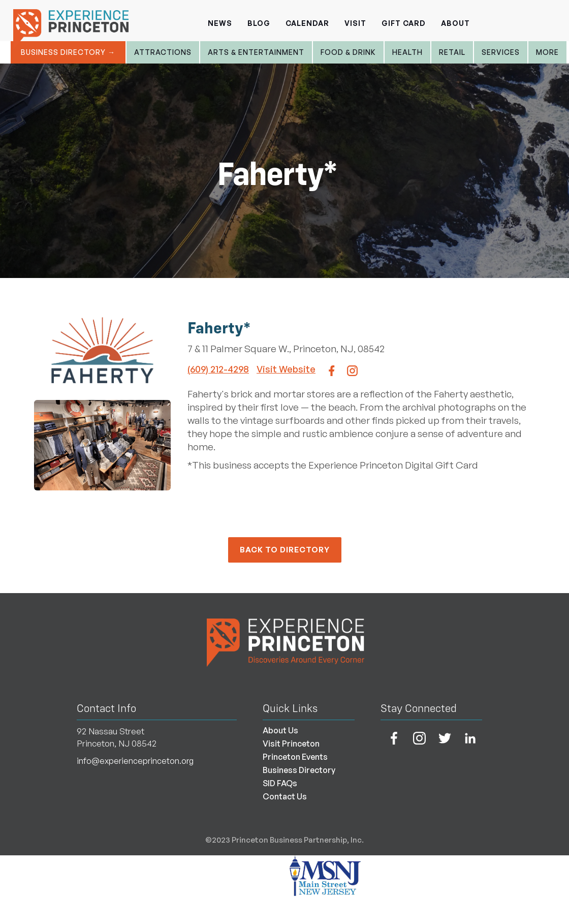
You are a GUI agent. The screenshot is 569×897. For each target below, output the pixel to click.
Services (501, 52)
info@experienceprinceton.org (135, 761)
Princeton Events (295, 757)
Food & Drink (348, 52)
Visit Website (286, 369)
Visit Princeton (291, 743)
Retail (452, 52)
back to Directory (285, 549)
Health (407, 52)
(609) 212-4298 (218, 369)
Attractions (163, 52)
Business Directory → (68, 52)
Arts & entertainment (256, 52)
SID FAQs (280, 783)
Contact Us (285, 796)
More (547, 52)
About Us (280, 730)
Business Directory (299, 770)
